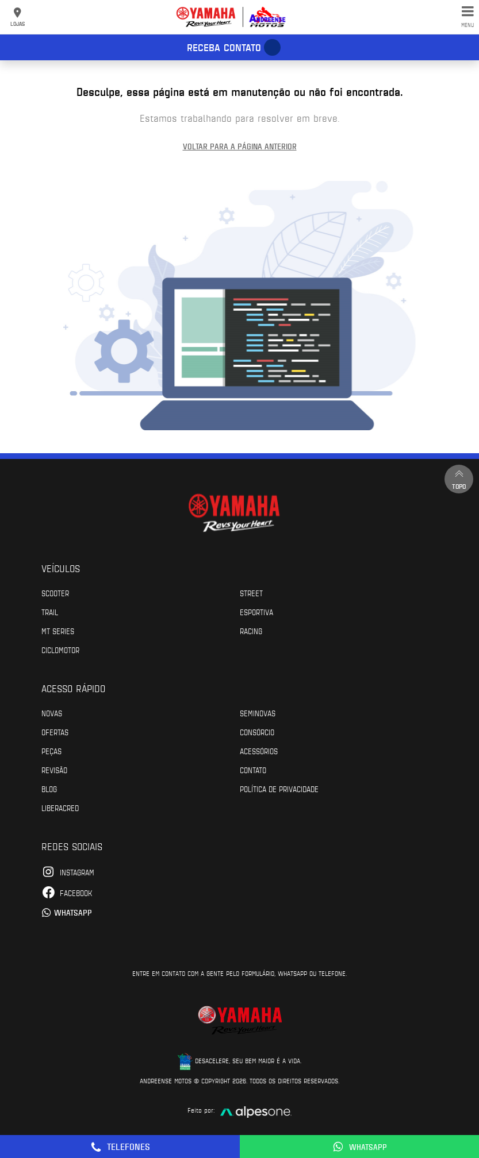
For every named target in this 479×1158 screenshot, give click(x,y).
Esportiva (256, 612)
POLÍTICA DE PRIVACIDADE (279, 788)
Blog (49, 788)
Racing (251, 631)
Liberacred (60, 807)
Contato (253, 770)
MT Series (57, 631)
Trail (49, 612)
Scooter (55, 593)
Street (251, 593)
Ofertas (54, 732)
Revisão (54, 770)
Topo (459, 479)
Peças (51, 751)
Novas (51, 713)
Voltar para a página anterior (240, 146)
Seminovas (257, 713)
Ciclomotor (60, 649)
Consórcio (257, 732)
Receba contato (224, 47)
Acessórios (259, 751)
